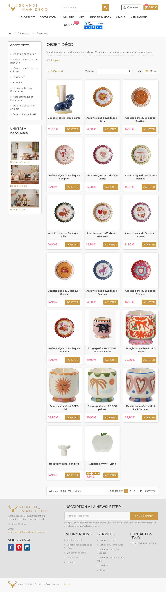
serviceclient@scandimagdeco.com (27, 532)
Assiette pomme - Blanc (102, 463)
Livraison (104, 565)
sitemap (70, 562)
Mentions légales (75, 540)
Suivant (150, 491)
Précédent (115, 491)
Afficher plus (55, 60)
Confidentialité (74, 557)
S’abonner (144, 515)
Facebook (11, 547)
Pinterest (19, 547)
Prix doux (71, 24)
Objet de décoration (24, 54)
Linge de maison (100, 17)
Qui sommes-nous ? (76, 552)
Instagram (27, 547)
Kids (81, 17)
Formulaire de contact (144, 543)
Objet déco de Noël (24, 114)
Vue (140, 71)
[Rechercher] (85, 7)
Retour (103, 570)
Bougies (17, 82)
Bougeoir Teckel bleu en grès (64, 118)
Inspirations (138, 17)
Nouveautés (27, 17)
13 (141, 491)
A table (120, 17)
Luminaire (67, 17)
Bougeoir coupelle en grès (64, 463)
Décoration (48, 17)
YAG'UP (66, 584)
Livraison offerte (108, 540)
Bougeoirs (19, 77)
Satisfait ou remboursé (111, 544)
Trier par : (90, 71)
